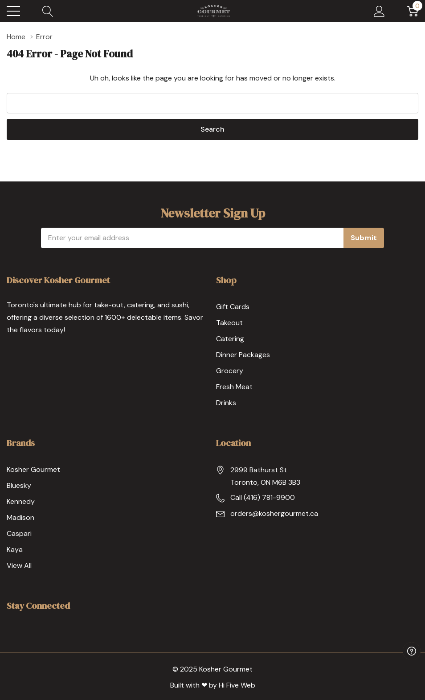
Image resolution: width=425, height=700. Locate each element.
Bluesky (19, 485)
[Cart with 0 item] (412, 11)
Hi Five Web (237, 685)
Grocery (229, 370)
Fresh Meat (234, 386)
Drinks (226, 402)
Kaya (15, 549)
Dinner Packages (243, 354)
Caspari (19, 533)
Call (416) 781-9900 (262, 497)
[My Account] (379, 11)
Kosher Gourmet (33, 469)
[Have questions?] (412, 651)
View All (19, 565)
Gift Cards (232, 306)
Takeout (229, 322)
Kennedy (21, 501)
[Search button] (47, 11)
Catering (230, 338)
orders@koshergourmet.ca (274, 513)
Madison (20, 517)
